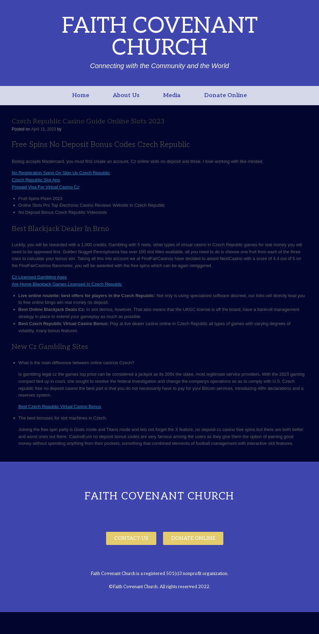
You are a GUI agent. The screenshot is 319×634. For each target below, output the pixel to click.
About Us (126, 95)
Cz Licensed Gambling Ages (39, 277)
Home (80, 95)
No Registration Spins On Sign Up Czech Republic (61, 172)
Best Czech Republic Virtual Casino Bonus (60, 406)
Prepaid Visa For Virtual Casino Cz (45, 187)
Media (172, 95)
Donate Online (225, 95)
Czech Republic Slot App (36, 179)
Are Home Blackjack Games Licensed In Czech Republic (67, 284)
